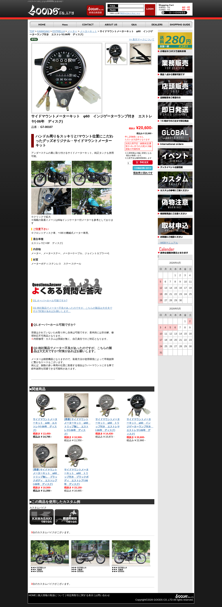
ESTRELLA (58, 31)
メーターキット (88, 31)
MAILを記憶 (113, 13)
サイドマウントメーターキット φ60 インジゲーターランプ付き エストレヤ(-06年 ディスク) (140, 426)
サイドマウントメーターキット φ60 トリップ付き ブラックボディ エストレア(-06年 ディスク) (76, 476)
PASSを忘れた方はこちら (130, 13)
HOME (32, 595)
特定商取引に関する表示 (80, 595)
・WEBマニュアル (168, 242)
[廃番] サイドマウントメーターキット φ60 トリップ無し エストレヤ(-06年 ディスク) (77, 426)
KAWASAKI (43, 31)
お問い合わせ (102, 595)
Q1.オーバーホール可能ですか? (50, 300)
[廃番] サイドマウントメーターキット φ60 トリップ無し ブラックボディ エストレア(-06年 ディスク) (46, 476)
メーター (72, 31)
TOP (31, 31)
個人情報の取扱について (51, 595)
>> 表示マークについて (141, 39)
